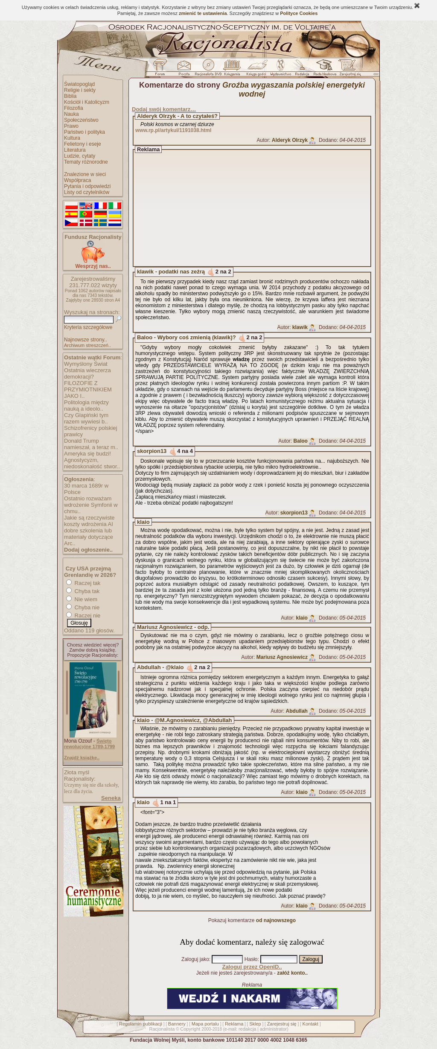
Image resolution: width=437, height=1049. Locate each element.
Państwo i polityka (84, 132)
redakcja (247, 1028)
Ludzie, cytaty (79, 156)
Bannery (177, 1023)
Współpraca (77, 180)
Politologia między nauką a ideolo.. (86, 405)
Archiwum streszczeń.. (87, 345)
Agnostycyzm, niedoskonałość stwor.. (92, 463)
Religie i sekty (80, 90)
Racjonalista (162, 1028)
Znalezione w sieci (85, 174)
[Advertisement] (260, 208)
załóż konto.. (292, 973)
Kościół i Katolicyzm (86, 102)
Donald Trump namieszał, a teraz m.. (91, 444)
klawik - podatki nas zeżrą (171, 271)
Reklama (234, 1023)
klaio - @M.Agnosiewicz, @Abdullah (184, 720)
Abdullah (297, 711)
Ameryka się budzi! (87, 453)
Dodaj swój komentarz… (164, 109)
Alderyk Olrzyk (290, 140)
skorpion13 (151, 451)
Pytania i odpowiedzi (87, 186)
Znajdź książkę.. (81, 757)
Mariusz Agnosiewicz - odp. (173, 627)
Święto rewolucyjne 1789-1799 (89, 743)
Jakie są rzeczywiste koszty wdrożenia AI (89, 520)
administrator (273, 1028)
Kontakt (310, 1023)
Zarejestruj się (282, 1023)
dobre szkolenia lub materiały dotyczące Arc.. (88, 537)
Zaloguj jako (195, 959)
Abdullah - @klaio (160, 667)
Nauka (71, 114)
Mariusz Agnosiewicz (282, 657)
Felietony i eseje (82, 144)
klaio (143, 522)
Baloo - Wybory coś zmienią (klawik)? (186, 337)
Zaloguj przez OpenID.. (252, 967)
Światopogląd (79, 84)
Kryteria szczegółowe (88, 327)
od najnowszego (276, 920)
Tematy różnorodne (86, 162)
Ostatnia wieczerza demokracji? (87, 373)
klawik (300, 327)
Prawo (71, 126)
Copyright (190, 1028)
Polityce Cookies (299, 13)
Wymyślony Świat (86, 364)
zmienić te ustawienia (203, 13)
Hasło (251, 959)
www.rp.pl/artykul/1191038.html (173, 130)
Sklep (255, 1023)
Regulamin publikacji (140, 1023)
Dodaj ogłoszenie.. (88, 550)
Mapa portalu (205, 1023)
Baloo (301, 441)
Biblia (70, 96)
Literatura (75, 150)
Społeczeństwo (81, 120)
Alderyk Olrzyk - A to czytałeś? (177, 116)
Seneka (111, 798)
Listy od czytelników (86, 192)
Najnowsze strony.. (85, 340)
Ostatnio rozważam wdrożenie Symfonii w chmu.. (91, 504)
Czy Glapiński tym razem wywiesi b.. (86, 418)
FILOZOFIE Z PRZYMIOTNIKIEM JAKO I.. (88, 389)
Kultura (72, 138)
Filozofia (73, 108)
